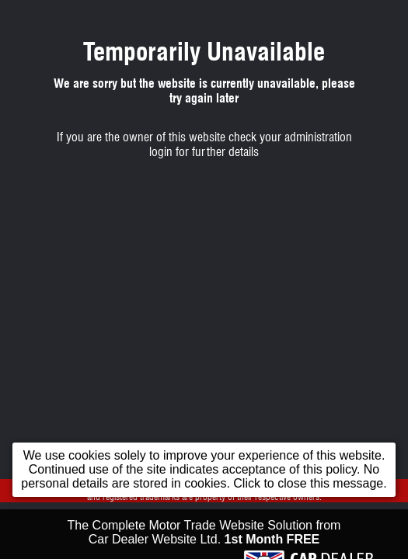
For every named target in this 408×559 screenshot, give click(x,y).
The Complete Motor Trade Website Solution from (204, 537)
